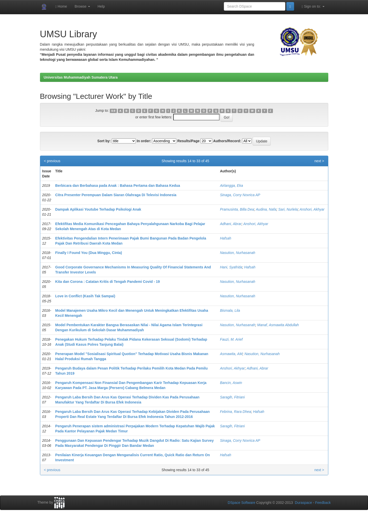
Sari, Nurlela (288, 209)
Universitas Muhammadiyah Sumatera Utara (81, 77)
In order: (144, 141)
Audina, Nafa (266, 209)
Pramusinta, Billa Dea (237, 209)
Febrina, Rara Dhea (235, 412)
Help (101, 6)
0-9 (113, 110)
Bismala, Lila (230, 310)
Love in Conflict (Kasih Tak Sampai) (85, 296)
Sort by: (104, 141)
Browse (82, 6)
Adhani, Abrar (231, 224)
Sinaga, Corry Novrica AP (240, 195)
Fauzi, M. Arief (231, 339)
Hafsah (225, 238)
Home (61, 6)
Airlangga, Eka (231, 185)
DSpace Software (241, 503)
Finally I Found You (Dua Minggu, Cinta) (88, 253)
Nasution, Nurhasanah (237, 253)
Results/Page (188, 141)
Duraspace (303, 503)
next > (319, 161)
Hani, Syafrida (231, 267)
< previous (52, 161)
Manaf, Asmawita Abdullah (278, 325)
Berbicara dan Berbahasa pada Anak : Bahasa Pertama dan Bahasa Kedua (117, 185)
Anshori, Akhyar (312, 209)
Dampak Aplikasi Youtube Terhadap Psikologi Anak (98, 209)
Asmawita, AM (231, 354)
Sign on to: (313, 6)
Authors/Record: (227, 141)
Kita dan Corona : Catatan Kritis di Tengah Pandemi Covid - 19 (107, 282)
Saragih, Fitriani (232, 397)
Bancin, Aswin (231, 383)
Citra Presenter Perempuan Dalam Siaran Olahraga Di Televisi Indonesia (115, 195)
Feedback (323, 503)
